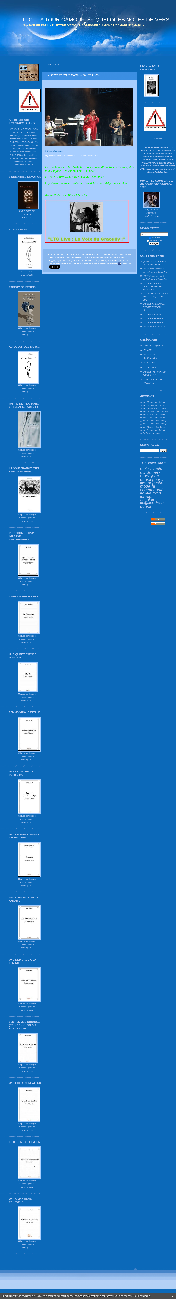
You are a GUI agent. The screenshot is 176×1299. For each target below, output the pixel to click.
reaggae (51, 260)
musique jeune (69, 260)
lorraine (146, 496)
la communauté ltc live (152, 489)
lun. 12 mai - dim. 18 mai (154, 405)
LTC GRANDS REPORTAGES (150, 356)
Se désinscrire (154, 240)
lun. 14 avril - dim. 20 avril (154, 408)
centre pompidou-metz (88, 260)
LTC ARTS (147, 350)
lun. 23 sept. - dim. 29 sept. (155, 420)
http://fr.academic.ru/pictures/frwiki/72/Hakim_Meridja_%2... (72, 156)
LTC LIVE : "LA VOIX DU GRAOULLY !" (154, 373)
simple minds (151, 470)
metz (144, 468)
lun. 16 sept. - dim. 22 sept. (155, 423)
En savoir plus (143, 1296)
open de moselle (91, 263)
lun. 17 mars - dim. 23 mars (155, 411)
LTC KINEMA (149, 362)
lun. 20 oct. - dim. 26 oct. (154, 402)
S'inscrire (154, 237)
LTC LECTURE (150, 367)
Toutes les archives (151, 433)
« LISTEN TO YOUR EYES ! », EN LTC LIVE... (74, 75)
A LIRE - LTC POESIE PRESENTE (153, 381)
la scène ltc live (96, 257)
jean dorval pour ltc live (152, 479)
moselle (103, 260)
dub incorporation (120, 260)
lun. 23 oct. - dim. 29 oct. (154, 430)
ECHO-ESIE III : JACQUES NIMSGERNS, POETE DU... (155, 296)
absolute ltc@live (147, 501)
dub (109, 260)
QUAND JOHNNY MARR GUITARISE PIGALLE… (154, 263)
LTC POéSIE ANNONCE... (155, 326)
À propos (158, 139)
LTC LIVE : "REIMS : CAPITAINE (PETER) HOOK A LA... (152, 286)
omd (157, 493)
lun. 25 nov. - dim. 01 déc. (154, 414)
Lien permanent (110, 254)
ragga (59, 260)
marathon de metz (108, 263)
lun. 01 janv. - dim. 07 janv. (155, 427)
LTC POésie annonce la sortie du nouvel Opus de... (155, 270)
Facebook (124, 263)
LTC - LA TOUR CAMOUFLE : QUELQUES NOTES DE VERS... (98, 19)
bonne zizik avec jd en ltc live (69, 263)
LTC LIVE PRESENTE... (154, 314)
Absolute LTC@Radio (153, 345)
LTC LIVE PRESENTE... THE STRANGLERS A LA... (154, 307)
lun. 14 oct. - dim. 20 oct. (154, 417)
